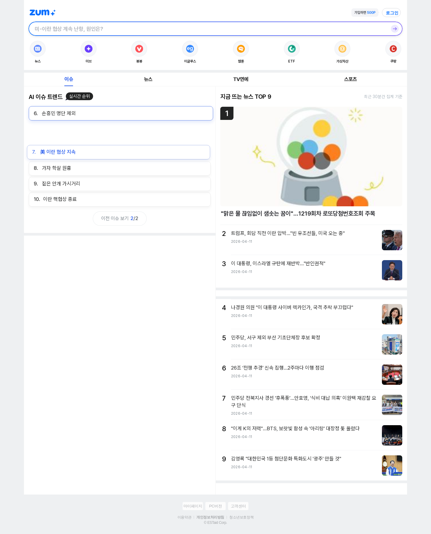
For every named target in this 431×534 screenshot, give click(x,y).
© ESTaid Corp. (215, 523)
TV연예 (240, 79)
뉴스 (148, 79)
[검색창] (208, 28)
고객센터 (238, 506)
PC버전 (215, 506)
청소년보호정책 (241, 517)
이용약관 (184, 517)
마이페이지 (192, 506)
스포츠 (350, 79)
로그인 (392, 12)
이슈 (68, 79)
